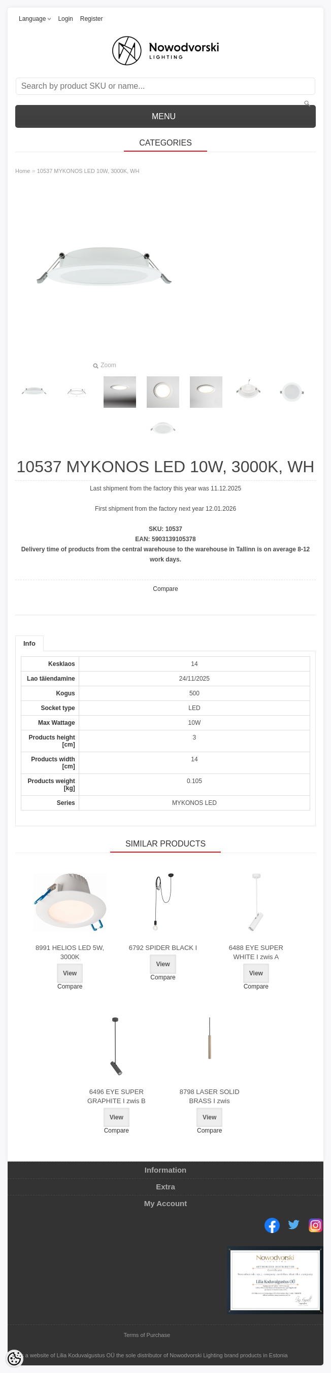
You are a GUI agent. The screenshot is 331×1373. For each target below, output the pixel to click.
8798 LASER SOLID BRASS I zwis (210, 1096)
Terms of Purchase (146, 1335)
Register (91, 18)
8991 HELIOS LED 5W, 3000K (70, 952)
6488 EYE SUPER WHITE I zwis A (256, 952)
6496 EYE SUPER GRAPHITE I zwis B (116, 1096)
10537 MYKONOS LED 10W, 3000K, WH (88, 171)
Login (65, 18)
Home (22, 171)
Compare (165, 588)
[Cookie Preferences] (14, 1359)
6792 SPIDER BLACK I (163, 948)
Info (29, 643)
